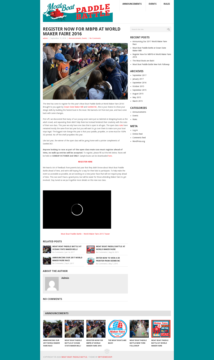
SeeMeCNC (92, 107)
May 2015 (137, 97)
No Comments (95, 38)
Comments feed (139, 137)
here (110, 156)
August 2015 (138, 94)
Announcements (132, 4)
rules (121, 125)
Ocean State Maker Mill (73, 107)
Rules (167, 4)
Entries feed (137, 134)
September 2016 (139, 83)
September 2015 (139, 90)
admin (45, 38)
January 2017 (138, 79)
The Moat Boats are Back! (143, 61)
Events (153, 4)
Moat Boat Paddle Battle (74, 357)
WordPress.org (139, 141)
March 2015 (138, 101)
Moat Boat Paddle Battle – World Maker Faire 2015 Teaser (85, 234)
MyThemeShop (105, 357)
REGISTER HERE (85, 162)
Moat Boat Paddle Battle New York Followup (151, 64)
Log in (135, 130)
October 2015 (138, 86)
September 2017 (139, 75)
